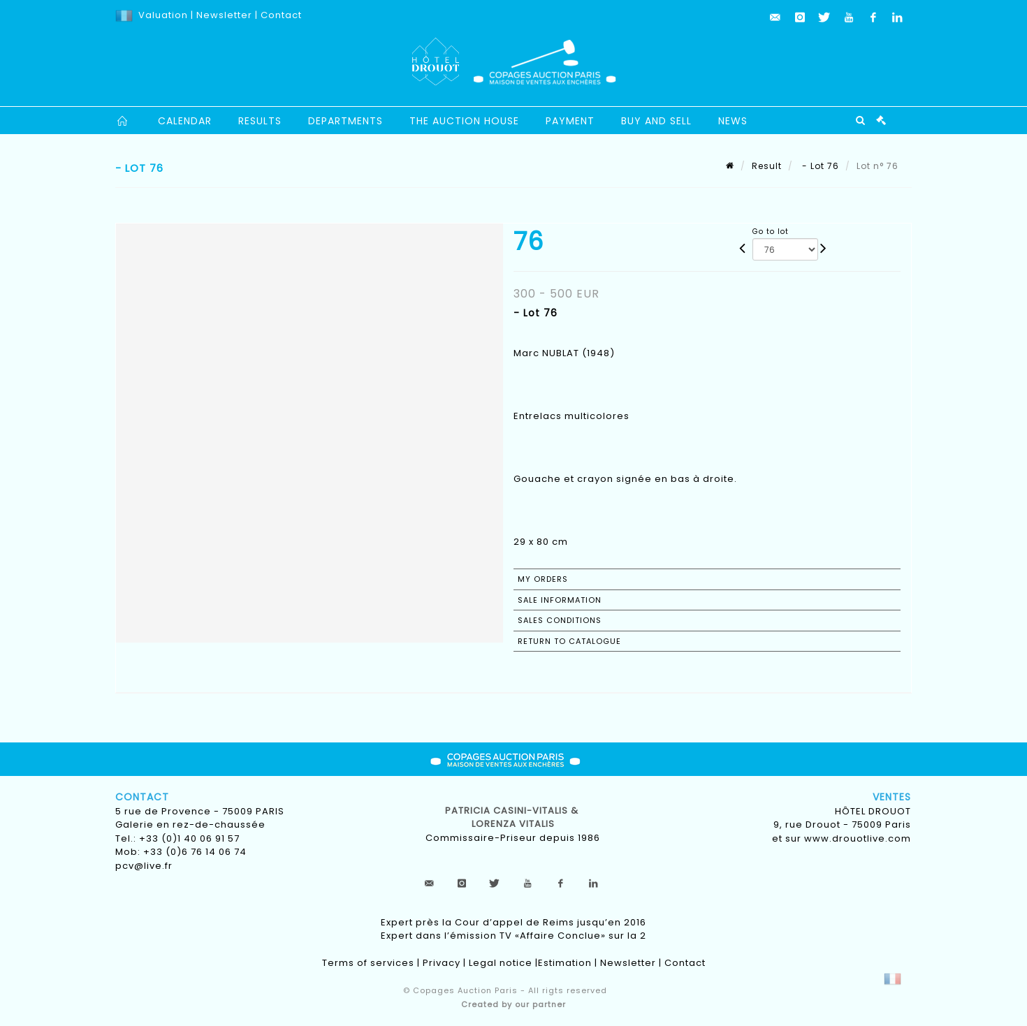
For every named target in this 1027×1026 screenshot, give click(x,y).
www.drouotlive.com (857, 838)
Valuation (163, 15)
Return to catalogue (569, 641)
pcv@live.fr (144, 865)
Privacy (441, 962)
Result (767, 166)
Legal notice (500, 962)
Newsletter (223, 15)
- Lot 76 (819, 166)
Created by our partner (513, 1004)
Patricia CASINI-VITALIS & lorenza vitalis (513, 817)
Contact (281, 15)
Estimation (565, 962)
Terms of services (368, 962)
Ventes (892, 797)
